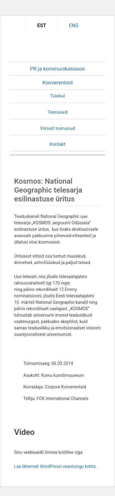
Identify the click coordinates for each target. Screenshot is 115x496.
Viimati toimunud (57, 128)
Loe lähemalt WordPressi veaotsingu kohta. (55, 466)
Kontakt (58, 144)
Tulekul (57, 96)
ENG (73, 25)
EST (41, 25)
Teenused (57, 112)
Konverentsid (57, 82)
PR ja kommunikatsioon (57, 69)
